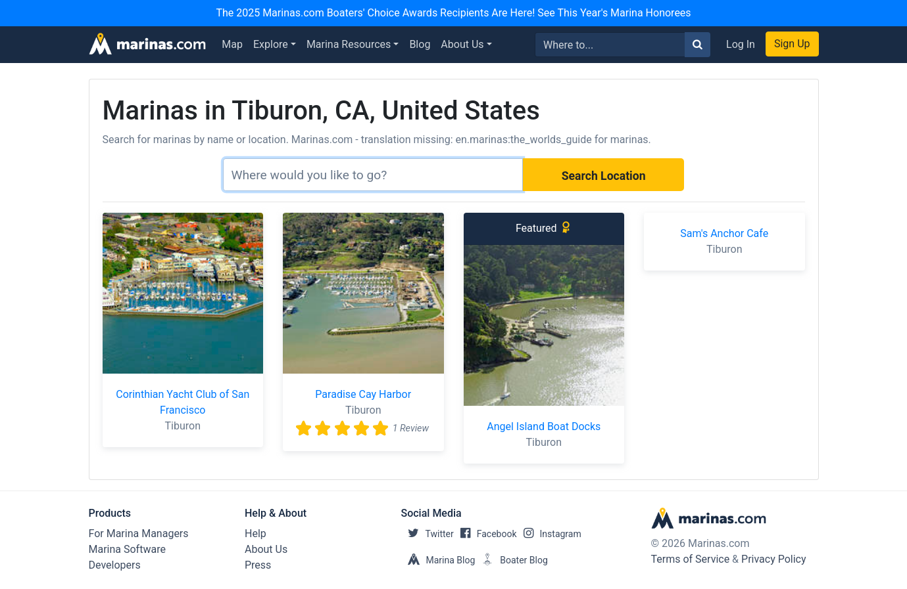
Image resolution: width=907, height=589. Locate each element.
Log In (740, 44)
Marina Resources (348, 44)
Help (255, 533)
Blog (419, 44)
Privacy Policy (773, 559)
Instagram (549, 534)
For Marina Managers (139, 533)
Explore (270, 44)
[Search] (373, 174)
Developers (115, 565)
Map (232, 44)
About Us (462, 44)
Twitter (427, 534)
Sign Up (792, 43)
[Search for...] (610, 44)
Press (258, 565)
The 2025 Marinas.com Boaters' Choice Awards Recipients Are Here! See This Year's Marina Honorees (453, 13)
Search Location (604, 176)
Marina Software (127, 549)
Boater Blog (511, 560)
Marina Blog (438, 560)
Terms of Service (690, 559)
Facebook (485, 534)
